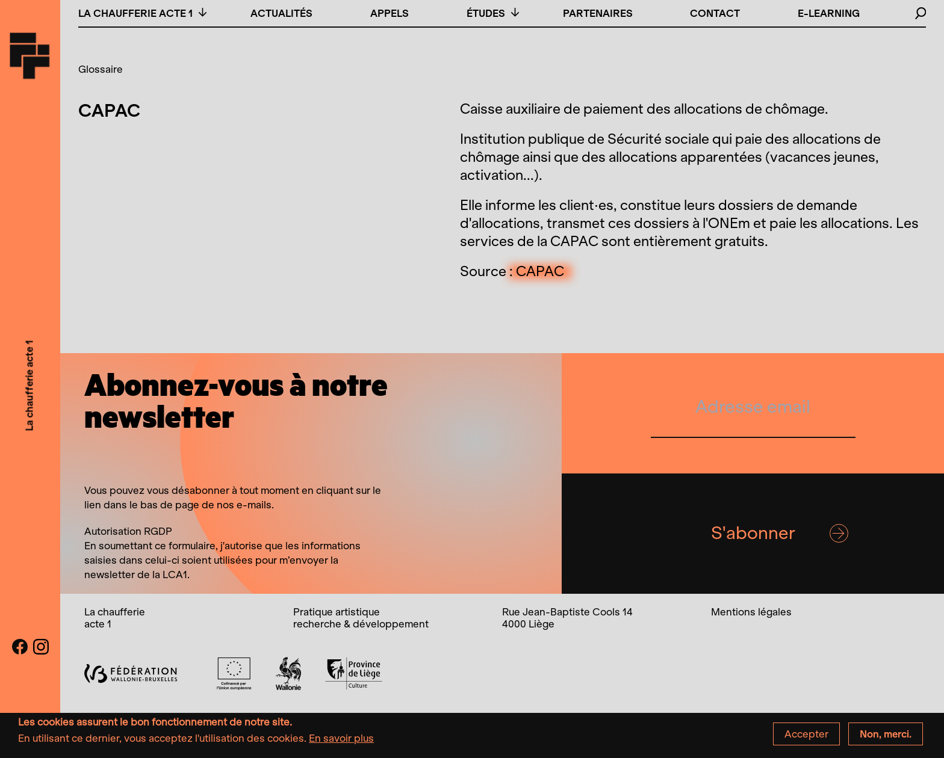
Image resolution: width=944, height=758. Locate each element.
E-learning (829, 13)
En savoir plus (341, 742)
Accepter (806, 738)
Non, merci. (885, 738)
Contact (715, 13)
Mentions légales (751, 612)
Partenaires (598, 13)
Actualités (281, 13)
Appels (389, 13)
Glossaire (100, 69)
